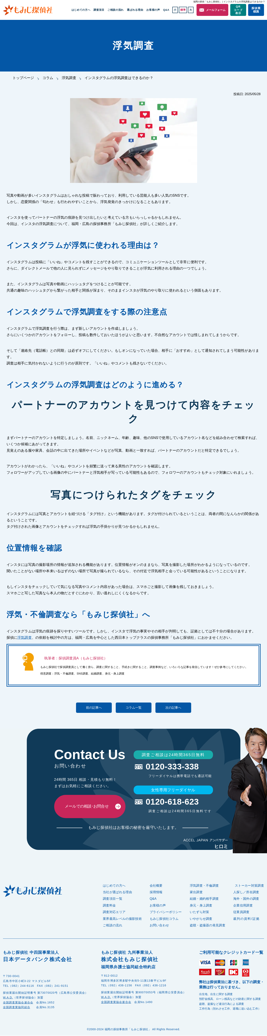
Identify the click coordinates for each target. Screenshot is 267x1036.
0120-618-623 (173, 802)
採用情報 (156, 892)
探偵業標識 (256, 10)
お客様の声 (153, 9)
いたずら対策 (199, 912)
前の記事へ (94, 707)
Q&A (166, 9)
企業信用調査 (243, 905)
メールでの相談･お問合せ (87, 806)
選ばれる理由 (135, 9)
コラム (48, 78)
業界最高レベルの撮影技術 (122, 919)
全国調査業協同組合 (16, 1007)
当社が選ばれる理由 (117, 892)
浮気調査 (69, 78)
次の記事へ (173, 707)
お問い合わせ (159, 925)
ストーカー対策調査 (249, 886)
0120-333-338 (173, 766)
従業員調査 (241, 912)
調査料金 (109, 905)
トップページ (23, 78)
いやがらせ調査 (201, 919)
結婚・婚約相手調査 (204, 899)
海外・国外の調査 (246, 899)
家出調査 (196, 892)
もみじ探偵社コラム (164, 919)
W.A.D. (8, 997)
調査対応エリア (114, 912)
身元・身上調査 (201, 905)
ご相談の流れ (116, 9)
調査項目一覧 (112, 899)
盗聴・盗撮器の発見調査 (208, 925)
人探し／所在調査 (246, 892)
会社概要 (156, 886)
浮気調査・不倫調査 (204, 886)
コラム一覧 (134, 707)
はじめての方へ (82, 9)
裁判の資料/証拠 (246, 919)
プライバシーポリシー (166, 912)
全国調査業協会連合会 (18, 1002)
